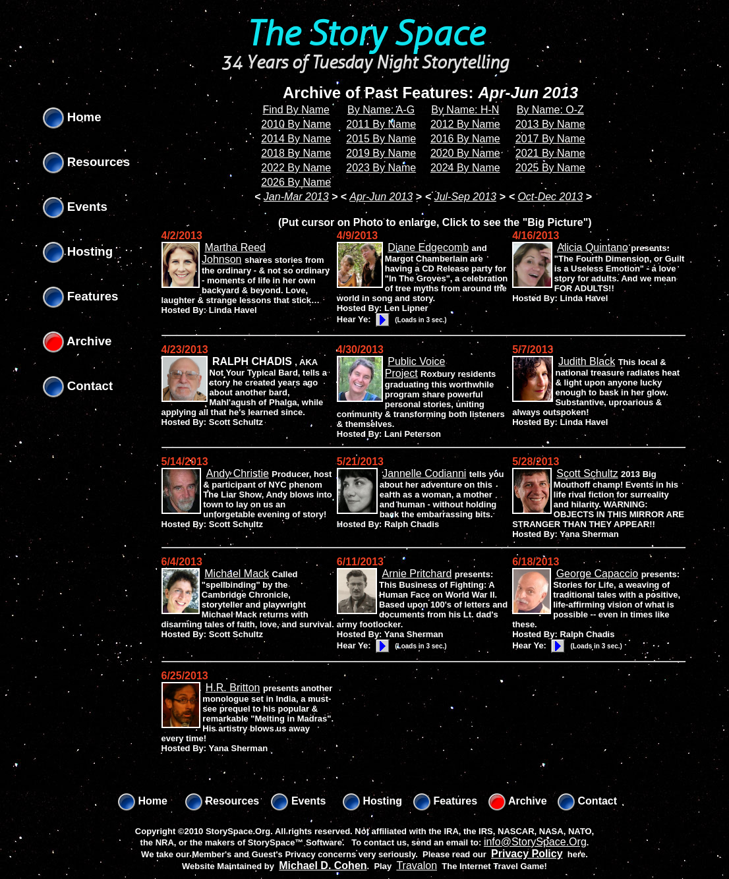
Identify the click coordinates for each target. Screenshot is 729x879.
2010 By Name (296, 124)
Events (75, 206)
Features (81, 296)
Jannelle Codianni (424, 473)
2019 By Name (381, 153)
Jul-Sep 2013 (465, 196)
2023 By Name (381, 167)
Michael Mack (236, 573)
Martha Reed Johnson (234, 253)
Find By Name (296, 109)
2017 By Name (550, 138)
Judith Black (586, 361)
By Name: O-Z (550, 109)
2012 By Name (465, 124)
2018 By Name (296, 153)
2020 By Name (465, 153)
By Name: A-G (381, 109)
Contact (78, 386)
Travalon (416, 865)
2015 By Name (381, 138)
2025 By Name (550, 167)
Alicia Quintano (592, 247)
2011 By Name (381, 124)
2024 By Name (465, 167)
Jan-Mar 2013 (296, 196)
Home (72, 117)
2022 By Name (296, 167)
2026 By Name (296, 182)
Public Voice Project (415, 367)
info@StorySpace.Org (535, 841)
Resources (87, 162)
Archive (77, 341)
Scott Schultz (587, 473)
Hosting (78, 251)
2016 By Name (465, 138)
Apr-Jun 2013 (381, 196)
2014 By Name (296, 138)
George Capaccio (597, 573)
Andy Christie (237, 473)
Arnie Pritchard (417, 573)
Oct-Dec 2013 (550, 196)
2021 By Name (550, 153)
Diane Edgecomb (428, 247)
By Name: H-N (465, 109)
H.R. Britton (233, 687)
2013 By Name (550, 124)
